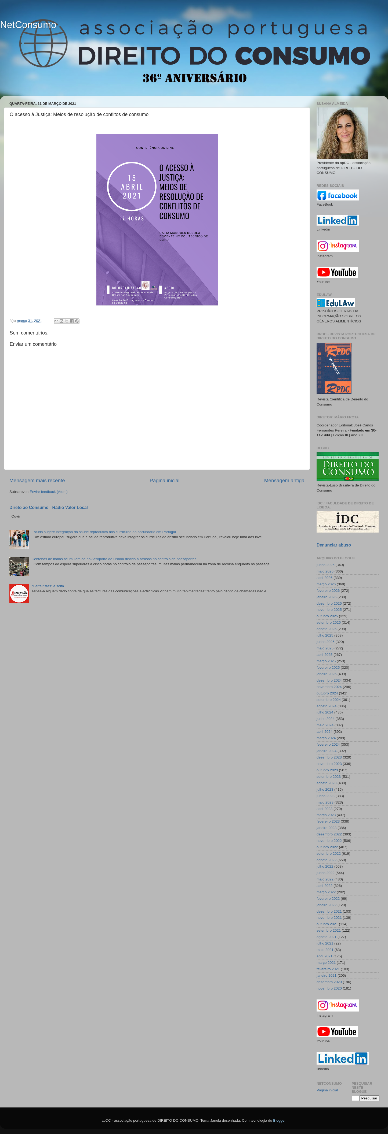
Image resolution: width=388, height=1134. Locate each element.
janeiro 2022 (326, 905)
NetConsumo (28, 24)
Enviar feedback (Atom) (49, 492)
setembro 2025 (329, 622)
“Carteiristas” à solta (47, 586)
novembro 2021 (329, 918)
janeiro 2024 (326, 751)
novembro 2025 (329, 610)
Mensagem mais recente (37, 480)
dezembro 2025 (329, 603)
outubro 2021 (327, 924)
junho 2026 (326, 565)
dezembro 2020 (329, 982)
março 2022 (326, 892)
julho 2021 (325, 943)
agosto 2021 (326, 937)
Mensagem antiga (284, 480)
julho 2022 (325, 866)
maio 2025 (325, 648)
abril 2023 (324, 809)
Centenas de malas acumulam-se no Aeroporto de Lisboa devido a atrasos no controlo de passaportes (113, 559)
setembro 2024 (329, 700)
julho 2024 (325, 712)
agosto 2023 (326, 783)
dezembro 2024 (329, 680)
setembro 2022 (329, 854)
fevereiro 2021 (328, 969)
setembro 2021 (329, 930)
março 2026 (326, 584)
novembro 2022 (329, 841)
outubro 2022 (327, 847)
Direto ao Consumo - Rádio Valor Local (48, 507)
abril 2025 (324, 655)
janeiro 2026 (326, 597)
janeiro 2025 (326, 674)
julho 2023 (325, 789)
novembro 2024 (329, 687)
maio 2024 (325, 725)
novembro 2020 (329, 988)
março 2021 (326, 963)
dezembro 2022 (329, 834)
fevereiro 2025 (328, 667)
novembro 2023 (329, 764)
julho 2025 (325, 635)
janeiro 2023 (326, 828)
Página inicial (164, 480)
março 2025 (326, 661)
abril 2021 (324, 956)
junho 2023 (326, 796)
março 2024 (326, 738)
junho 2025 (326, 642)
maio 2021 (325, 950)
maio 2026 (325, 571)
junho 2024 (326, 719)
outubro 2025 (327, 616)
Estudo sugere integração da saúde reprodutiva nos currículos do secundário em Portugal (103, 532)
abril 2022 (324, 886)
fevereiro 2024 (328, 744)
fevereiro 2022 (328, 899)
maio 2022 (325, 879)
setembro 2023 (329, 777)
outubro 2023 (327, 770)
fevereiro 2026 (328, 591)
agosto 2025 (326, 629)
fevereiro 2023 (328, 821)
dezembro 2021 (329, 911)
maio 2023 (325, 802)
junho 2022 (326, 873)
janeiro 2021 (326, 975)
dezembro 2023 (329, 757)
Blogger (279, 1120)
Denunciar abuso (334, 545)
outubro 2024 (327, 693)
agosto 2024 (326, 706)
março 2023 (326, 815)
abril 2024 (324, 732)
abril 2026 (324, 578)
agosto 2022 (326, 860)
